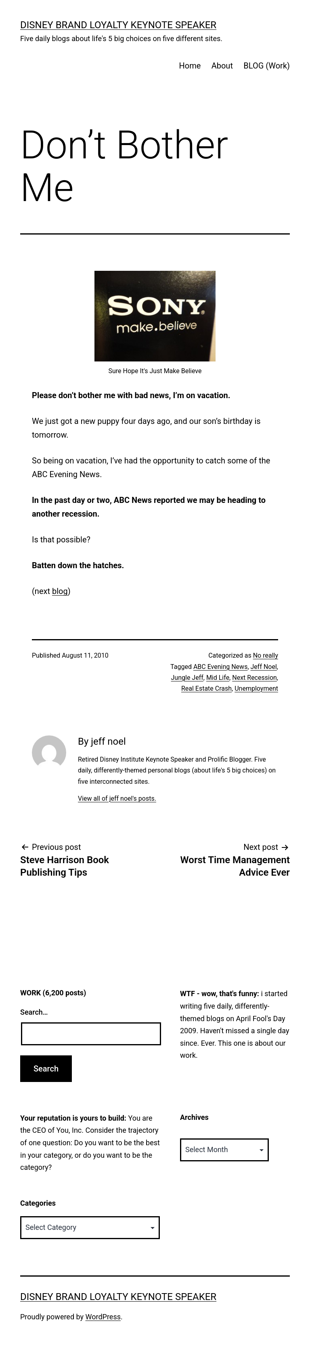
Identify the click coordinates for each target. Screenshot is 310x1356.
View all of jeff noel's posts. (117, 798)
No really (265, 655)
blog (60, 591)
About (222, 66)
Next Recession (254, 677)
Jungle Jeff (187, 677)
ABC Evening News (220, 667)
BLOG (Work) (266, 66)
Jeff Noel (264, 667)
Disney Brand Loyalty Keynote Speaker (118, 25)
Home (190, 66)
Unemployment (256, 688)
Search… (34, 1012)
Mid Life (217, 677)
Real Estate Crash (206, 688)
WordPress (103, 1316)
